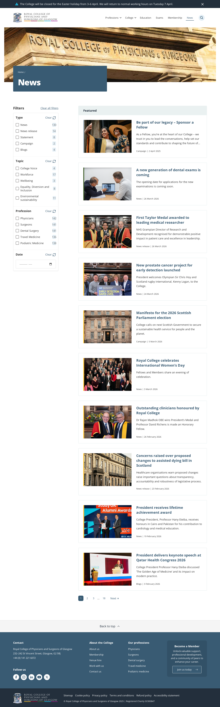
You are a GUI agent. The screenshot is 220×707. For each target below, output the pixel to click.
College (129, 17)
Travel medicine (137, 666)
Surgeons (133, 654)
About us (94, 649)
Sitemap (68, 695)
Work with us (96, 666)
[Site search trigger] (202, 18)
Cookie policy (82, 695)
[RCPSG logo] (35, 698)
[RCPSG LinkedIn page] (31, 677)
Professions (112, 17)
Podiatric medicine (138, 671)
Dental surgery (136, 660)
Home (21, 72)
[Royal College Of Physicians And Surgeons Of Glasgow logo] (35, 17)
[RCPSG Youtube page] (39, 677)
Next (114, 598)
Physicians (134, 649)
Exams (159, 17)
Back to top (110, 626)
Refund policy (143, 695)
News (190, 17)
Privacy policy (99, 695)
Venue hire (95, 660)
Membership (175, 17)
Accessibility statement (166, 695)
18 (104, 598)
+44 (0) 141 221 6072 (24, 658)
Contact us (95, 671)
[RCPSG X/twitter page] (47, 677)
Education (145, 17)
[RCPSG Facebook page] (16, 677)
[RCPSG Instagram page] (24, 677)
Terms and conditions (122, 695)
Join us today (184, 669)
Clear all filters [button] (49, 108)
